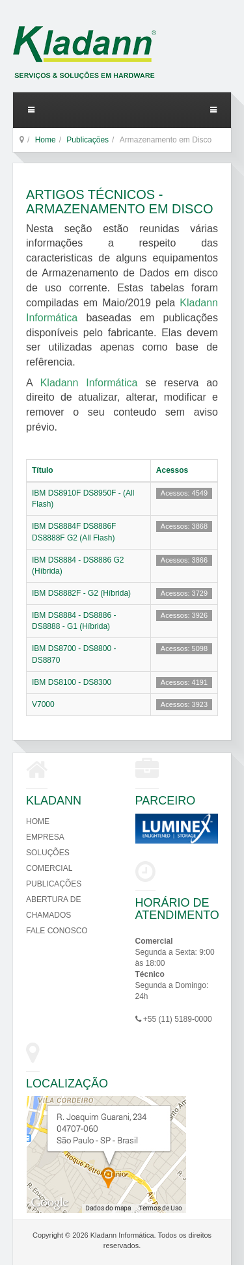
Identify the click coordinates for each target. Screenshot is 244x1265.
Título (42, 470)
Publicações (87, 139)
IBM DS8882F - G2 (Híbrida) (81, 593)
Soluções (48, 852)
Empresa (45, 837)
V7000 (43, 704)
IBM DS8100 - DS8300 (71, 682)
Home (45, 139)
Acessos (172, 470)
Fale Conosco (57, 930)
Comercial (49, 868)
